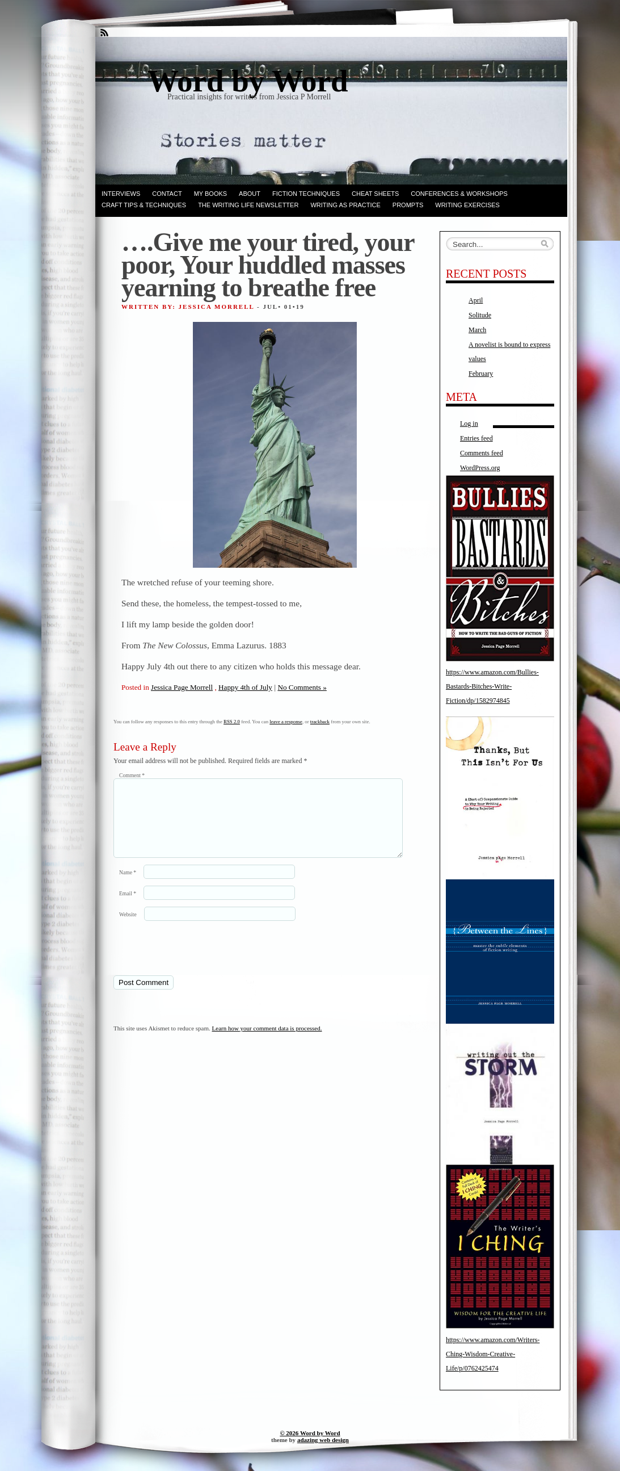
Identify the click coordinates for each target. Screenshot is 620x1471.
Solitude (480, 315)
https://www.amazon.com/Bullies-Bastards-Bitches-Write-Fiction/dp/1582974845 (492, 686)
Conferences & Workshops (459, 193)
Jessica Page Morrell (182, 687)
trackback (320, 721)
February (481, 374)
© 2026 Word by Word (310, 1433)
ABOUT (249, 193)
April (476, 300)
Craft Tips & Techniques (144, 205)
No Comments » (301, 687)
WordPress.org (480, 468)
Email (127, 907)
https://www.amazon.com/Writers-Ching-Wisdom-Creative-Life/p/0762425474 (492, 1354)
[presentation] (191, 961)
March (477, 330)
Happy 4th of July (245, 687)
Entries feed (476, 438)
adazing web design (323, 1439)
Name (127, 886)
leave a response (285, 721)
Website (128, 928)
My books (210, 193)
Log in (469, 424)
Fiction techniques (306, 193)
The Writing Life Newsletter (248, 205)
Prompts (408, 205)
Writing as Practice (345, 205)
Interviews (121, 193)
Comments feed (481, 453)
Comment (132, 775)
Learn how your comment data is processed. (267, 1041)
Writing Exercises (467, 205)
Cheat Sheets (375, 193)
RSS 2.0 (231, 721)
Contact (167, 193)
